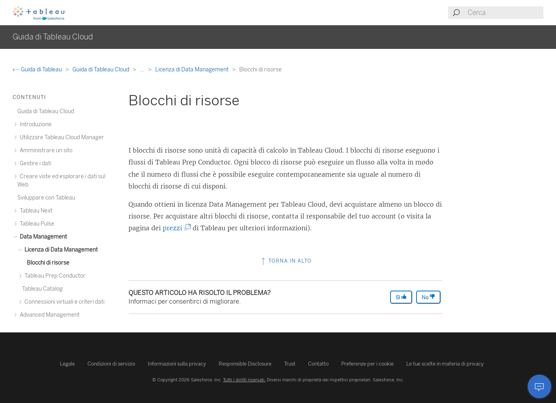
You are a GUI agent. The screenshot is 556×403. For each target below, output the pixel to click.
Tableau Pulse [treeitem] (35, 223)
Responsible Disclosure (245, 364)
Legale (67, 364)
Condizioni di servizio (111, 364)
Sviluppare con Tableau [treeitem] (46, 197)
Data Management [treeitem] (42, 236)
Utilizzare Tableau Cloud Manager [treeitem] (60, 137)
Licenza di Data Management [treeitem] (60, 249)
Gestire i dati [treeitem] (34, 163)
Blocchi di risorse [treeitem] (48, 262)
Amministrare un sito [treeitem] (45, 150)
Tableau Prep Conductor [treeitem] (54, 275)
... (143, 69)
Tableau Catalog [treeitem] (42, 288)
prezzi (175, 228)
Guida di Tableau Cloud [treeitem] (45, 111)
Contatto (318, 364)
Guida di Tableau (38, 69)
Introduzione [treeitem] (34, 124)
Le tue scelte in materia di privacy (445, 364)
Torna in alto (286, 261)
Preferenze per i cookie (367, 364)
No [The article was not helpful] (428, 297)
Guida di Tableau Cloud (101, 69)
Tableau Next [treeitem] (34, 210)
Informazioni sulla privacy (177, 364)
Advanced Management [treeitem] (48, 315)
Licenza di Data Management (192, 69)
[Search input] (505, 12)
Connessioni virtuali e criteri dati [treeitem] (63, 302)
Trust (290, 364)
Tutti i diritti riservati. (244, 379)
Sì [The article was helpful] (401, 297)
